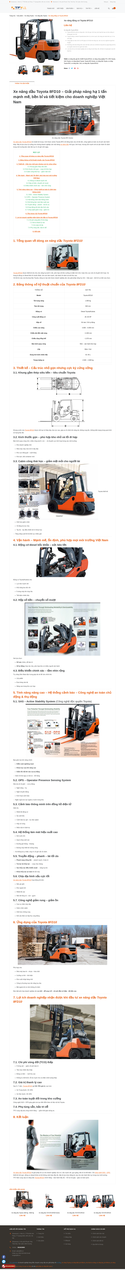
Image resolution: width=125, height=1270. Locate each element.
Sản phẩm (41, 1241)
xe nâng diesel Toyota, (78, 61)
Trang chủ (41, 1234)
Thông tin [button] (40, 1230)
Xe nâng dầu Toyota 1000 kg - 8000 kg (22, 1213)
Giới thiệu (41, 1238)
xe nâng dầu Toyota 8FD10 (90, 63)
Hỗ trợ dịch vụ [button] (69, 1230)
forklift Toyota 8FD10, (86, 59)
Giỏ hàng (68, 1245)
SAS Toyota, (67, 61)
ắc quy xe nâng (26, 1267)
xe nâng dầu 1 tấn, (76, 63)
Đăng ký (67, 1241)
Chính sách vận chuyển (99, 1238)
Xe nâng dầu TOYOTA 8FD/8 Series (49, 1213)
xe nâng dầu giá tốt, (74, 59)
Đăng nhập (68, 1238)
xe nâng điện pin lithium (78, 1263)
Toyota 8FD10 (26, 880)
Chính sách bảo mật (98, 1234)
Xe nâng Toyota (66, 1263)
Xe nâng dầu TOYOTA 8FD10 (75, 1213)
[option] (22, 70)
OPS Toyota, (111, 59)
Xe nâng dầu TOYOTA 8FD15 (102, 1213)
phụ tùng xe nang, (17, 1267)
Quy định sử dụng (98, 1245)
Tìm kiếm (68, 1234)
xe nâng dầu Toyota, (102, 61)
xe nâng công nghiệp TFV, (100, 59)
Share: (66, 68)
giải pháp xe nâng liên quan (44, 1267)
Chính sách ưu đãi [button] (98, 1230)
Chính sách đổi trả (98, 1241)
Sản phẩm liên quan (17, 1189)
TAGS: (66, 59)
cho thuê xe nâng (91, 1263)
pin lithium (107, 1263)
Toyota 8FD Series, (90, 61)
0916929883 (21, 1248)
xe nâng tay (100, 1263)
